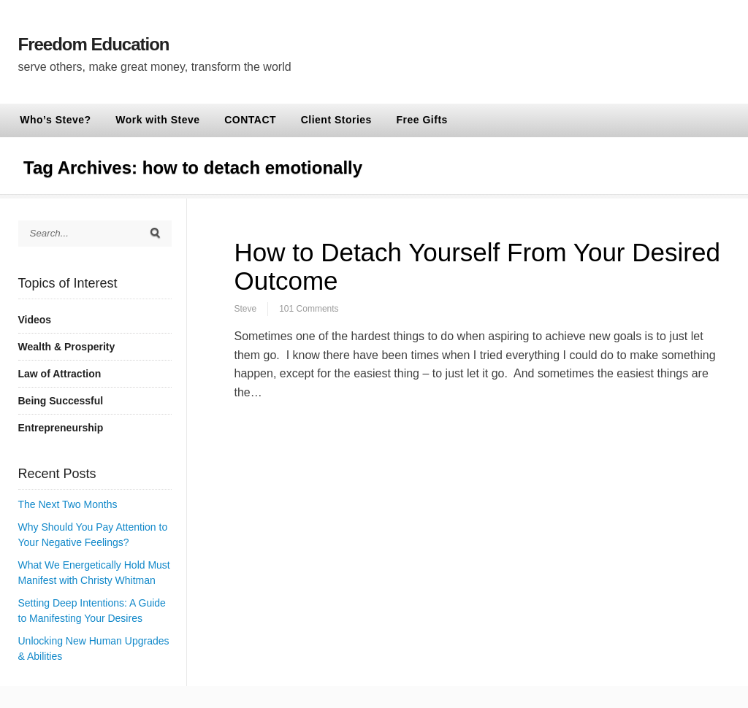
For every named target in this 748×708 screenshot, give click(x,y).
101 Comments (308, 309)
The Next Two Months (68, 504)
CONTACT (250, 120)
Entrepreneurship (61, 428)
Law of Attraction (60, 374)
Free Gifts (422, 120)
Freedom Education (93, 44)
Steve (245, 309)
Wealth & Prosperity (66, 347)
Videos (35, 320)
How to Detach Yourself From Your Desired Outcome (477, 266)
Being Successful (61, 401)
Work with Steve (157, 120)
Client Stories (336, 120)
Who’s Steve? (55, 120)
